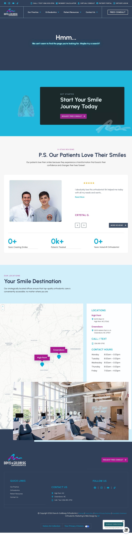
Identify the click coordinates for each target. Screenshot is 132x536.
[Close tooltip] (123, 521)
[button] (59, 357)
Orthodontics (52, 12)
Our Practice (34, 12)
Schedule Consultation (114, 524)
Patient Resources (72, 12)
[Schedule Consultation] (126, 530)
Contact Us (92, 12)
